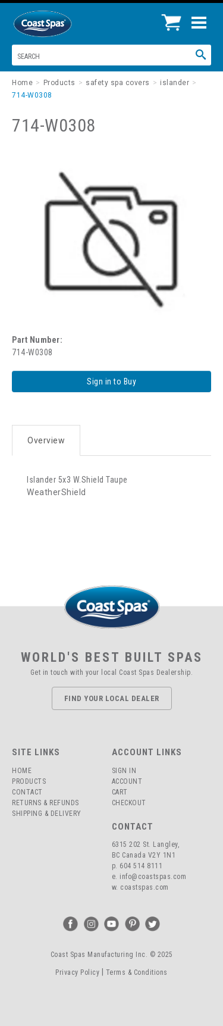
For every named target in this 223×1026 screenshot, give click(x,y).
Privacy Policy (77, 972)
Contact (27, 792)
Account (127, 781)
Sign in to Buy (111, 381)
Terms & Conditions (137, 972)
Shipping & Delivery (46, 813)
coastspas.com (144, 887)
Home (22, 771)
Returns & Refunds (45, 803)
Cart (120, 792)
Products (29, 781)
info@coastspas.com (153, 876)
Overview (46, 440)
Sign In (124, 771)
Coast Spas (62, 24)
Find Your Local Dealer (111, 698)
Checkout (129, 803)
